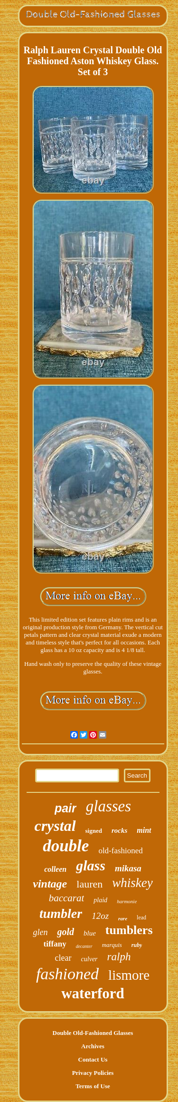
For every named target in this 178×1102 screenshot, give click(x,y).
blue (90, 933)
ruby (136, 945)
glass (90, 865)
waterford (92, 993)
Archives (92, 1046)
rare (122, 918)
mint (144, 830)
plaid (100, 900)
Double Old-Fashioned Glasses (93, 1032)
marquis (112, 944)
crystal (54, 825)
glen (40, 932)
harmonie (127, 901)
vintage (50, 884)
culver (89, 959)
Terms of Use (92, 1086)
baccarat (66, 898)
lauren (89, 884)
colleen (55, 869)
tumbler (60, 913)
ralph (119, 957)
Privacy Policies (93, 1072)
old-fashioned (120, 850)
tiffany (55, 943)
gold (65, 931)
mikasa (128, 868)
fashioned (67, 974)
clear (63, 958)
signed (93, 830)
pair (65, 808)
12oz (100, 916)
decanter (84, 946)
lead (141, 917)
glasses (108, 806)
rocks (119, 830)
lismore (129, 975)
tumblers (129, 930)
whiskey (132, 883)
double (66, 846)
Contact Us (93, 1059)
